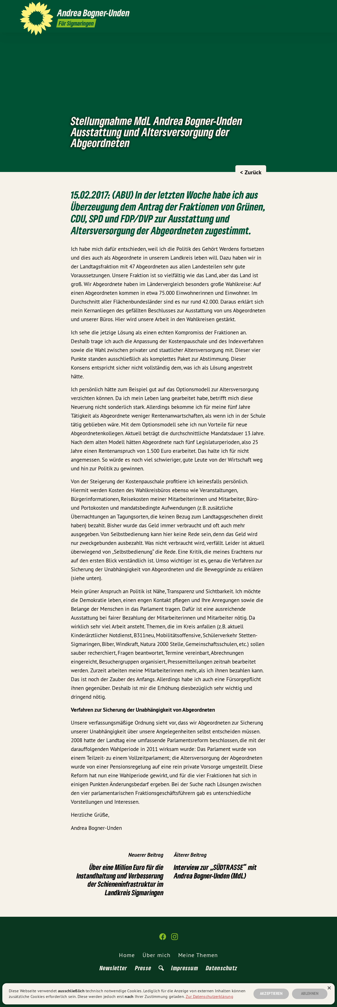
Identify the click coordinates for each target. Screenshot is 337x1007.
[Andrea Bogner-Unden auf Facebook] (307, 7)
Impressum (184, 968)
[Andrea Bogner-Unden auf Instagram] (315, 7)
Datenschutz (221, 968)
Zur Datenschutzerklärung (209, 996)
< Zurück (250, 172)
